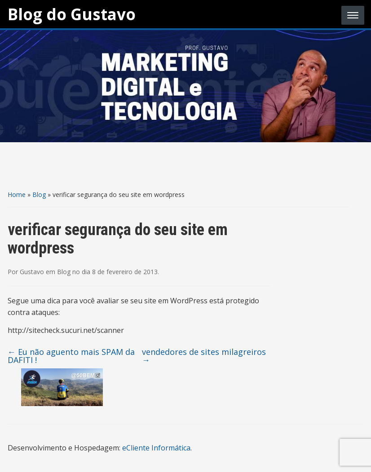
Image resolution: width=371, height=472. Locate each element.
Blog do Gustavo (72, 14)
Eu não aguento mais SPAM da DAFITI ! (71, 356)
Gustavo (32, 271)
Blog (39, 194)
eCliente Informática (156, 448)
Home (17, 194)
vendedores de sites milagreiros (204, 356)
